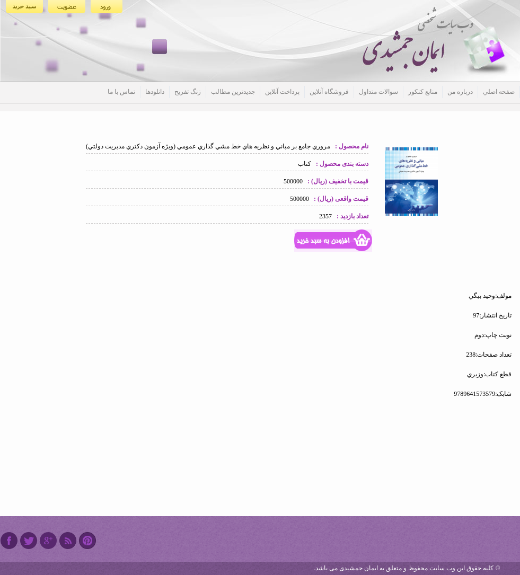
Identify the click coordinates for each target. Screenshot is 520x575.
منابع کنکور (422, 91)
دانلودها (154, 91)
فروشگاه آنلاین (329, 91)
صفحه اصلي (499, 91)
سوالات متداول (378, 91)
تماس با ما (121, 91)
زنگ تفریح (187, 91)
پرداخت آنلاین (282, 91)
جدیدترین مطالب (233, 91)
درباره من (460, 91)
